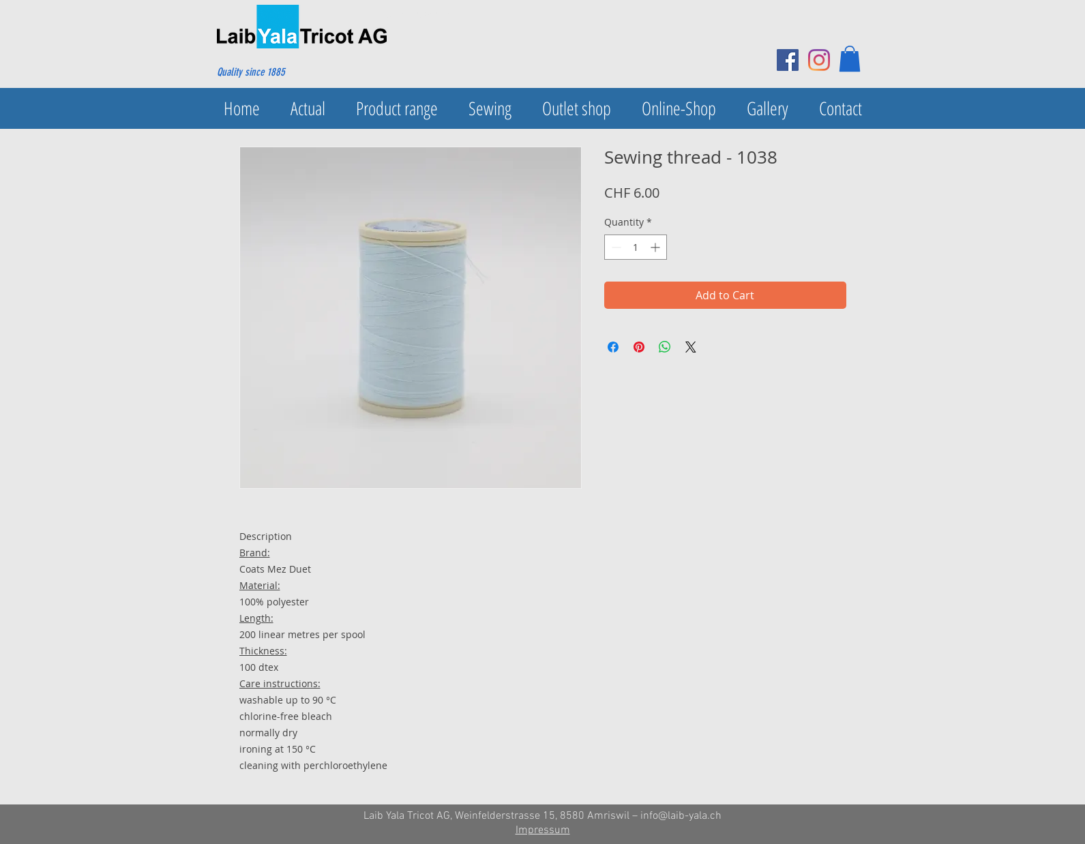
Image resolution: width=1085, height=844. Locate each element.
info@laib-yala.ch (681, 816)
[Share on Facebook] (613, 347)
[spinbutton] (635, 247)
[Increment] (656, 247)
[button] (850, 59)
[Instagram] (819, 60)
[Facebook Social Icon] (788, 60)
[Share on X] (691, 347)
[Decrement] (614, 247)
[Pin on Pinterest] (639, 347)
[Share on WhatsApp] (665, 347)
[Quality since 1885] (282, 72)
